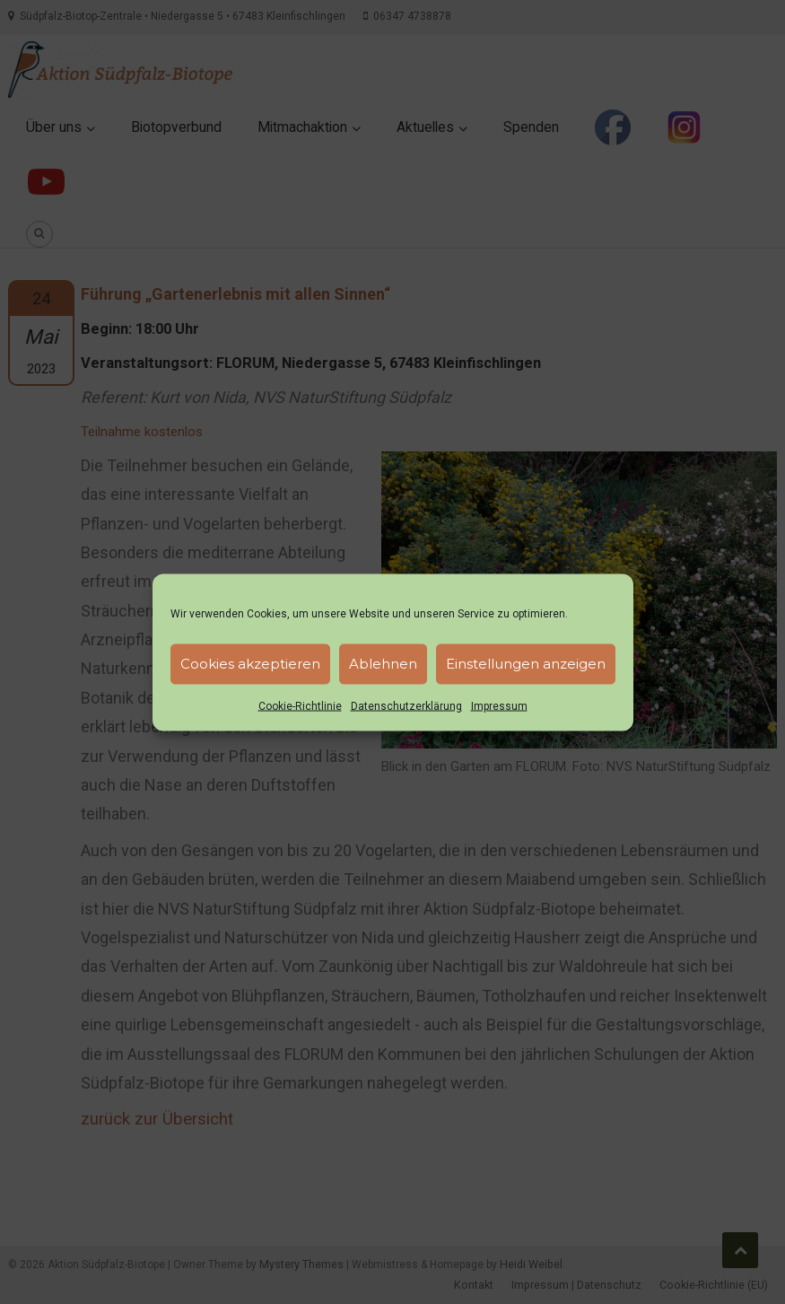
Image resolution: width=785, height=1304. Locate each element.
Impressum (499, 705)
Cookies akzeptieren (250, 663)
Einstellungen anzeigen (526, 663)
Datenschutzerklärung (406, 705)
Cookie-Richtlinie (300, 705)
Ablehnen (383, 663)
